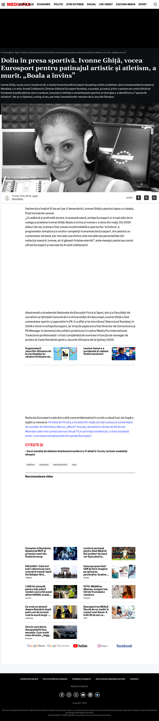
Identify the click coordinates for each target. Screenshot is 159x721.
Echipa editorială (29, 679)
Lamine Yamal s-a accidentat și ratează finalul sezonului (95, 351)
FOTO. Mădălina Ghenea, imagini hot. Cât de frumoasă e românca (95, 590)
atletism (31, 464)
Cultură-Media (125, 4)
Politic (58, 4)
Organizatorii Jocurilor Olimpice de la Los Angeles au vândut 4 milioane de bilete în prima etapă (38, 352)
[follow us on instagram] (102, 646)
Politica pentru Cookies (55, 679)
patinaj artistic (60, 464)
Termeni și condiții (81, 679)
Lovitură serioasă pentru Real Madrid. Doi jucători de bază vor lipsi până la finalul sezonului (95, 552)
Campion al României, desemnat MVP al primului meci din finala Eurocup (38, 552)
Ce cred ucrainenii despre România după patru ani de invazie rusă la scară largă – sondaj (38, 610)
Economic (44, 4)
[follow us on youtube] (80, 646)
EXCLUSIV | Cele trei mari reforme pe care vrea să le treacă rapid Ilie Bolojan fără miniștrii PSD (38, 570)
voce (74, 464)
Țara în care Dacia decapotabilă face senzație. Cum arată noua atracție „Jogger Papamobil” (38, 631)
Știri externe (75, 4)
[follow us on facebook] (124, 646)
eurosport (43, 464)
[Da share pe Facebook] (138, 197)
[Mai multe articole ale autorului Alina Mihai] (7, 198)
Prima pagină (7, 52)
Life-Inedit (106, 4)
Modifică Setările (79, 686)
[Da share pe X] (146, 197)
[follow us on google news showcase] (58, 646)
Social (91, 4)
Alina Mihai (17, 199)
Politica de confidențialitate (110, 679)
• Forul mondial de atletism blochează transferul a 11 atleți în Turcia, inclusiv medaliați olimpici (76, 453)
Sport (143, 4)
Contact (134, 679)
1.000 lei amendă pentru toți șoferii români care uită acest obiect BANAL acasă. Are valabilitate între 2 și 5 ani (38, 590)
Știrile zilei (26, 4)
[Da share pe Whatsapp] (154, 197)
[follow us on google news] (36, 646)
